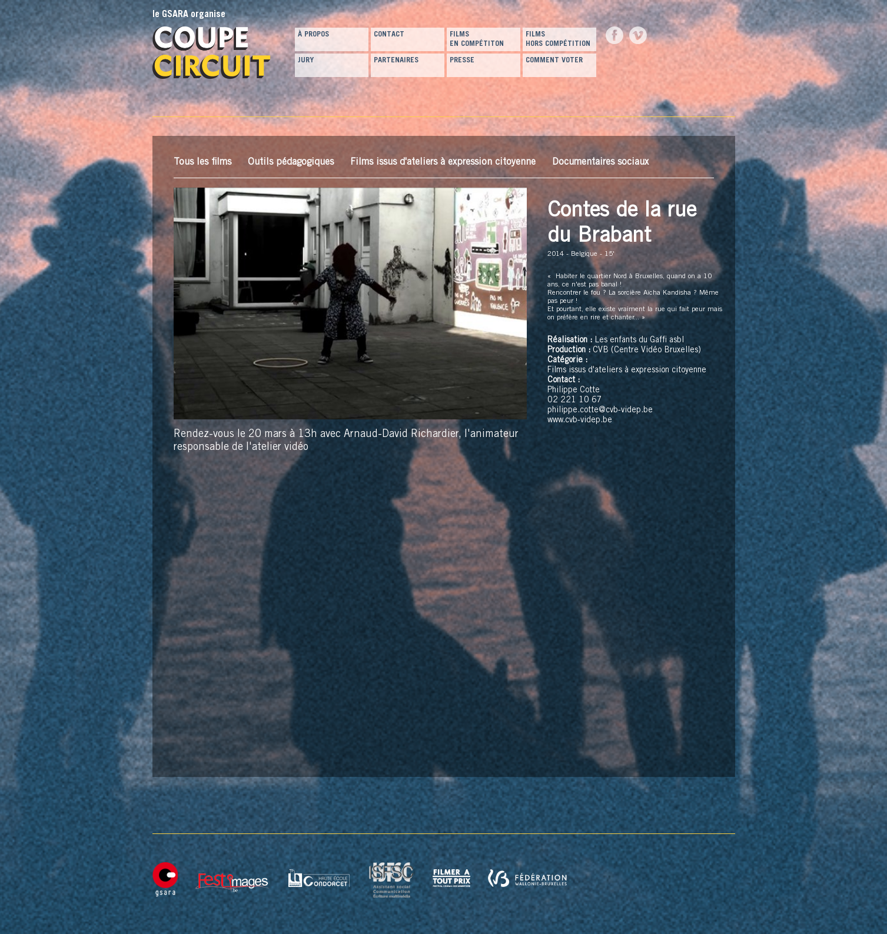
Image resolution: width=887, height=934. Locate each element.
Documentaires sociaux (600, 162)
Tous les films (202, 162)
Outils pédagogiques (291, 162)
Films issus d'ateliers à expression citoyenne (443, 162)
